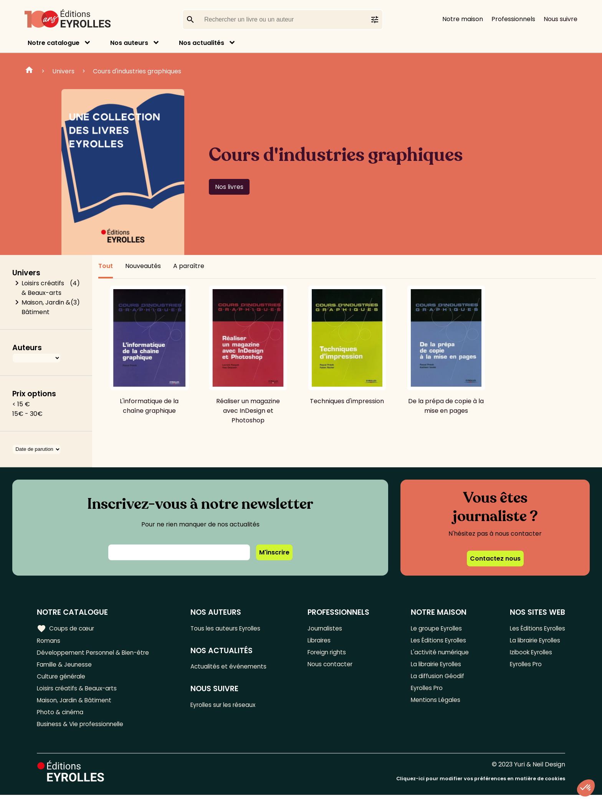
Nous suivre (560, 19)
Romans (49, 641)
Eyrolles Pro (425, 691)
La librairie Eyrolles (435, 666)
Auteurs (27, 348)
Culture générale (62, 679)
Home (29, 71)
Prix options (34, 394)
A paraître (188, 265)
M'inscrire (274, 552)
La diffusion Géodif (435, 679)
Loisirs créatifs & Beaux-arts (43, 288)
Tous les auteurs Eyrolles (230, 628)
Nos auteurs (129, 42)
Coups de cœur (66, 628)
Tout (105, 265)
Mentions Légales (434, 704)
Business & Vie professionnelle (82, 729)
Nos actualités (201, 42)
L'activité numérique (438, 653)
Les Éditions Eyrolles (437, 641)
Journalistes (327, 628)
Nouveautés (143, 265)
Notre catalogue (53, 42)
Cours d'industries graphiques (137, 71)
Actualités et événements (232, 667)
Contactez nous (495, 558)
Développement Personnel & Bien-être (96, 653)
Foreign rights (330, 653)
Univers (63, 71)
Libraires (321, 641)
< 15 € (21, 404)
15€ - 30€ (27, 413)
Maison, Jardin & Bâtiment (46, 307)
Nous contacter (332, 666)
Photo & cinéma (61, 717)
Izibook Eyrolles (529, 653)
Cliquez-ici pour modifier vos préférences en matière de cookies (480, 784)
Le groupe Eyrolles (435, 628)
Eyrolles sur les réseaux (228, 706)
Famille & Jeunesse (65, 666)
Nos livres (229, 186)
